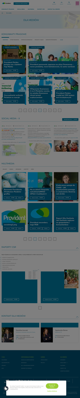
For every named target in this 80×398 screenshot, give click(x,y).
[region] (36, 388)
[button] (6, 388)
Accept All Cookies (52, 386)
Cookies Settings (52, 391)
